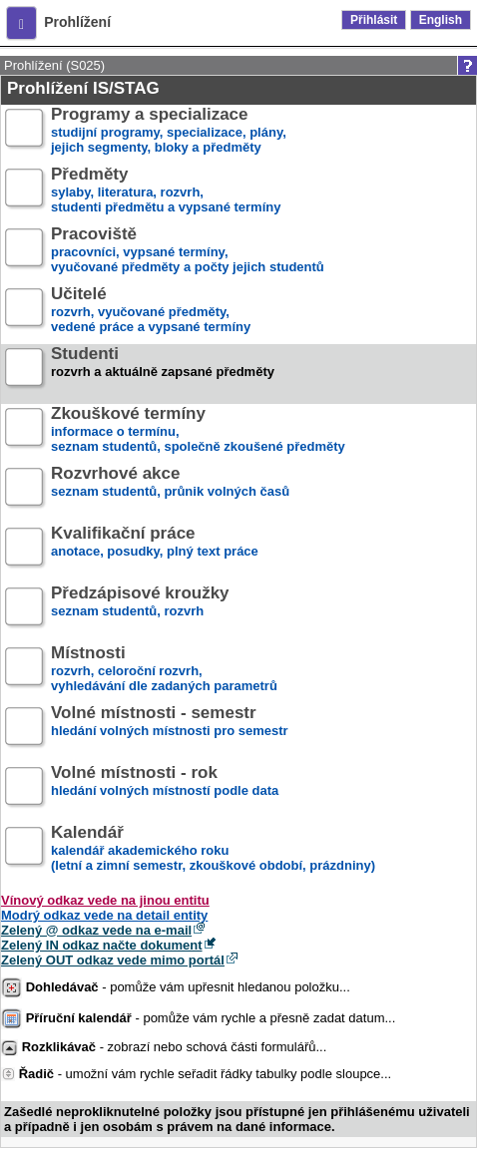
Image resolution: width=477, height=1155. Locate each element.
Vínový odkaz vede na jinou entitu (105, 900)
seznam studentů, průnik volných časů (170, 490)
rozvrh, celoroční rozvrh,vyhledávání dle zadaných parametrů (164, 669)
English (440, 20)
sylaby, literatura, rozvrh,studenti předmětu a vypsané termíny (165, 191)
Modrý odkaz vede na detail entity (104, 915)
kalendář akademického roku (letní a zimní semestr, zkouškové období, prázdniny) (213, 849)
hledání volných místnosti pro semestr (169, 729)
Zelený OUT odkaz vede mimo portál (113, 960)
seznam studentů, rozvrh (140, 609)
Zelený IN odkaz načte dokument (102, 945)
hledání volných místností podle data (164, 789)
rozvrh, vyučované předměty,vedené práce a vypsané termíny (150, 310)
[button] (21, 23)
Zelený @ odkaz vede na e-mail (96, 930)
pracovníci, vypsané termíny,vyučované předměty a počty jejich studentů (187, 250)
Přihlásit (373, 20)
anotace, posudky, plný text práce (154, 550)
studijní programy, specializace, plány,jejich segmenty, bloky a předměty (168, 131)
